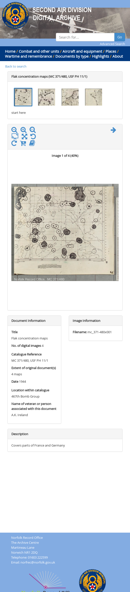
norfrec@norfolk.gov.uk (38, 562)
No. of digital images (26, 345)
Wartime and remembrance (28, 56)
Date (14, 381)
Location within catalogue (30, 390)
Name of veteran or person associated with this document (33, 406)
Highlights (100, 56)
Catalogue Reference (26, 354)
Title (14, 332)
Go (119, 37)
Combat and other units (39, 51)
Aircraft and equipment (82, 51)
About (117, 56)
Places (111, 51)
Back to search (15, 66)
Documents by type (71, 56)
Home (10, 51)
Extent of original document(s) (33, 368)
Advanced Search (112, 44)
